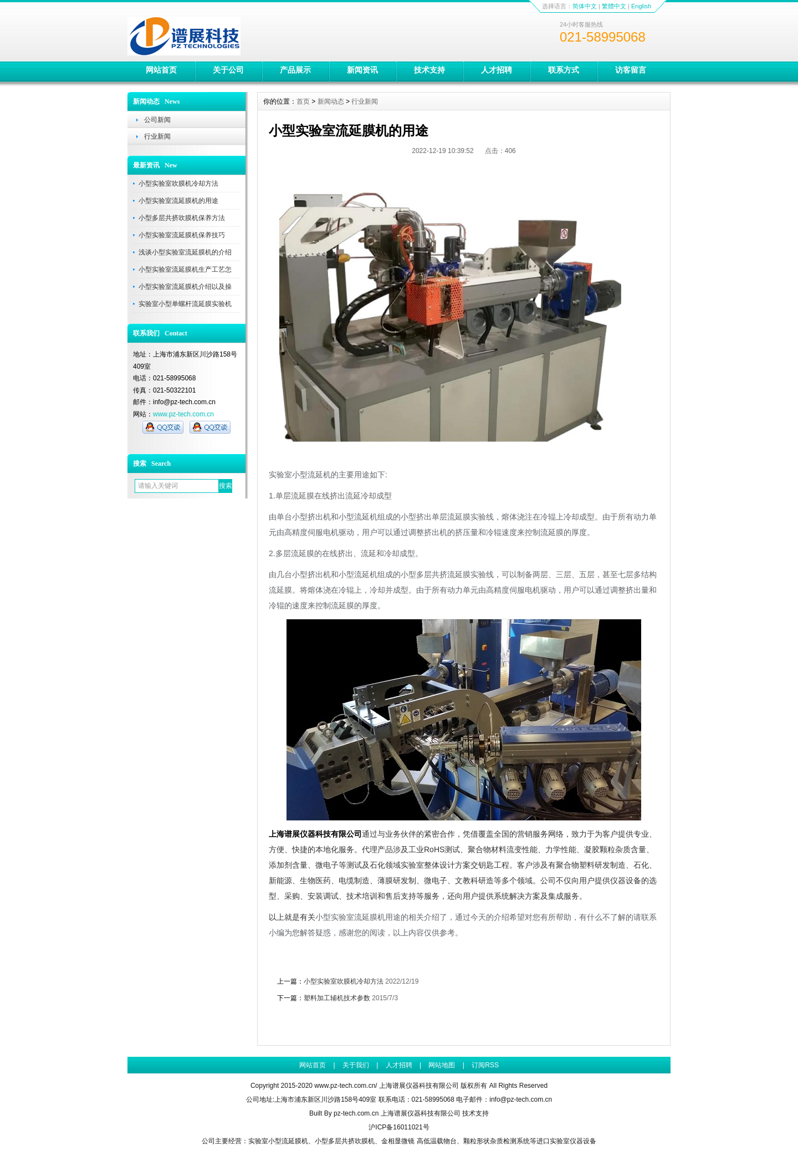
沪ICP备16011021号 (399, 1127)
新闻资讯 (362, 69)
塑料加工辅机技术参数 (337, 998)
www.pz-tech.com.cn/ (345, 1086)
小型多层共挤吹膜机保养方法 (182, 218)
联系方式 (563, 69)
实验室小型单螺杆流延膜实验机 (185, 304)
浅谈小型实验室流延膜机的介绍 (185, 252)
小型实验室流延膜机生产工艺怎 (185, 269)
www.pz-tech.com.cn (183, 414)
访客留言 (630, 69)
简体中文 (584, 6)
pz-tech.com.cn (356, 1113)
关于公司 (228, 69)
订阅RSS (485, 1065)
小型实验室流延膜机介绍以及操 (185, 287)
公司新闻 (157, 120)
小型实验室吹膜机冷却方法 (178, 183)
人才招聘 (496, 69)
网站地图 (441, 1065)
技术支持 (429, 69)
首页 (303, 101)
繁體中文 (614, 6)
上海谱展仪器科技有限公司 (421, 1113)
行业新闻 (157, 136)
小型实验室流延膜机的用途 (178, 201)
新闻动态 (331, 101)
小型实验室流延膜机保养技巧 (182, 235)
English (641, 6)
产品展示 (295, 69)
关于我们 (355, 1065)
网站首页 (161, 69)
